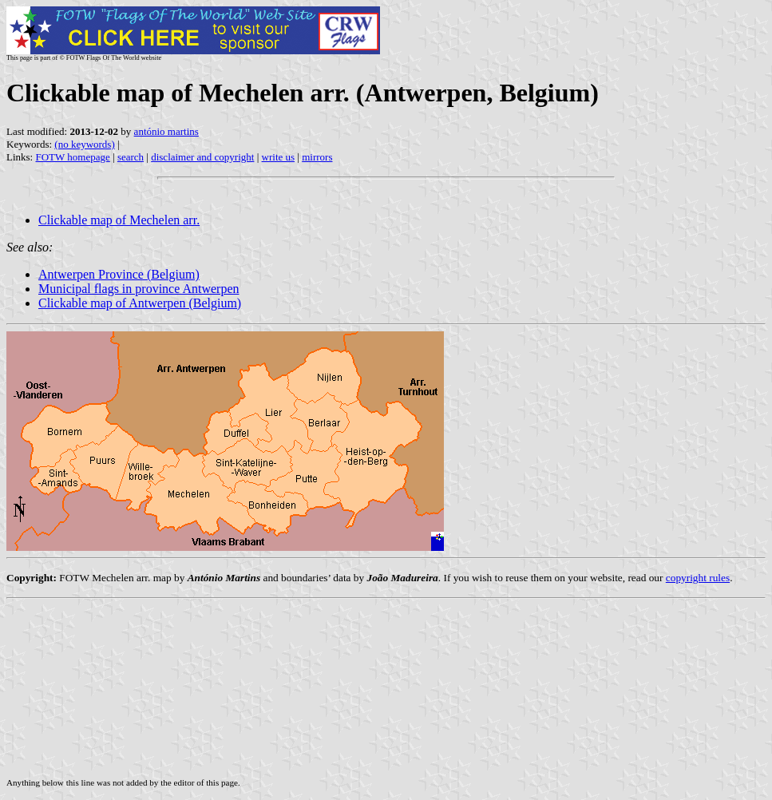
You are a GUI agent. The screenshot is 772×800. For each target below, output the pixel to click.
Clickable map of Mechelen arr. (119, 220)
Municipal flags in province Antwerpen (139, 288)
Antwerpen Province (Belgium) (119, 274)
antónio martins (166, 131)
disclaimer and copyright (202, 157)
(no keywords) (84, 144)
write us (278, 157)
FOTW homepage (72, 157)
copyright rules (698, 578)
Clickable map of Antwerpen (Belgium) (139, 303)
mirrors (317, 157)
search (130, 157)
